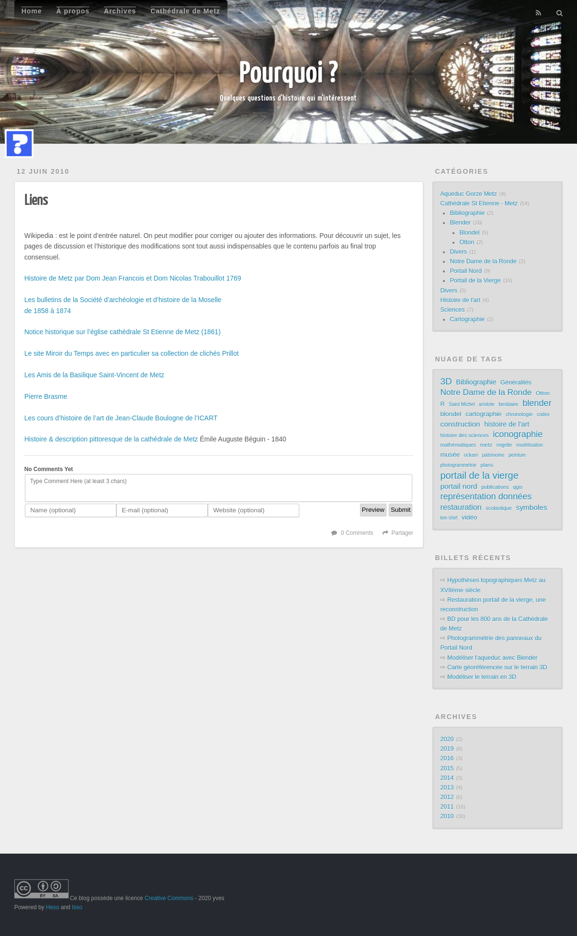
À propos (73, 11)
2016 (446, 758)
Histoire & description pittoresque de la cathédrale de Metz (111, 439)
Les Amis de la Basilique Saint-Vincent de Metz (94, 375)
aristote (487, 404)
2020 (446, 739)
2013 (446, 787)
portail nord (458, 486)
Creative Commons (169, 898)
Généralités (516, 382)
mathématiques (458, 445)
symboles (531, 507)
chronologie (519, 414)
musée (450, 454)
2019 (446, 748)
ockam (471, 455)
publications (495, 487)
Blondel (469, 232)
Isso (77, 907)
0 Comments (357, 533)
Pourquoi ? (288, 71)
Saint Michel (462, 404)
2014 (446, 778)
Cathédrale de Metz (185, 11)
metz (486, 444)
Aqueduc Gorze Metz (468, 194)
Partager (402, 533)
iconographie (518, 434)
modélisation (529, 445)
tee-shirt (448, 517)
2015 (446, 768)
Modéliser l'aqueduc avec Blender (492, 657)
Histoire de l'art (460, 300)
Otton (466, 242)
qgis (517, 487)
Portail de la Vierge (475, 280)
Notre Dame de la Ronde (483, 261)
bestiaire (508, 404)
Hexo (52, 907)
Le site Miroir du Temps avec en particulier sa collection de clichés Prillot (131, 353)
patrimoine (493, 455)
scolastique (499, 508)
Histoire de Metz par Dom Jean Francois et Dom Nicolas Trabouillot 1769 (132, 278)
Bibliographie (467, 213)
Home (32, 11)
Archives (120, 11)
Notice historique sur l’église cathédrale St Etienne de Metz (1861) (122, 332)
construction (460, 424)
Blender (460, 222)
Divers (458, 251)
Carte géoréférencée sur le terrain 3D (497, 667)
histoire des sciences (464, 435)
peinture (517, 455)
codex (543, 414)
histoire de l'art (506, 424)
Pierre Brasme (45, 396)
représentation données (486, 496)
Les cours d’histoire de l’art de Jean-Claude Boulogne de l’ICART (121, 418)
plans (487, 465)
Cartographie (467, 319)
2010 (446, 816)
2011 (446, 806)
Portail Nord (466, 271)
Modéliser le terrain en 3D (481, 677)
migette (504, 445)
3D (446, 381)
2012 (446, 797)
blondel (450, 413)
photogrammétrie (458, 465)
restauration (460, 507)
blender (537, 403)
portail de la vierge (479, 475)
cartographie (483, 413)
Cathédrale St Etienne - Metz (479, 203)
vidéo (469, 517)
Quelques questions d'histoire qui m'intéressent (288, 97)
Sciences (452, 309)
